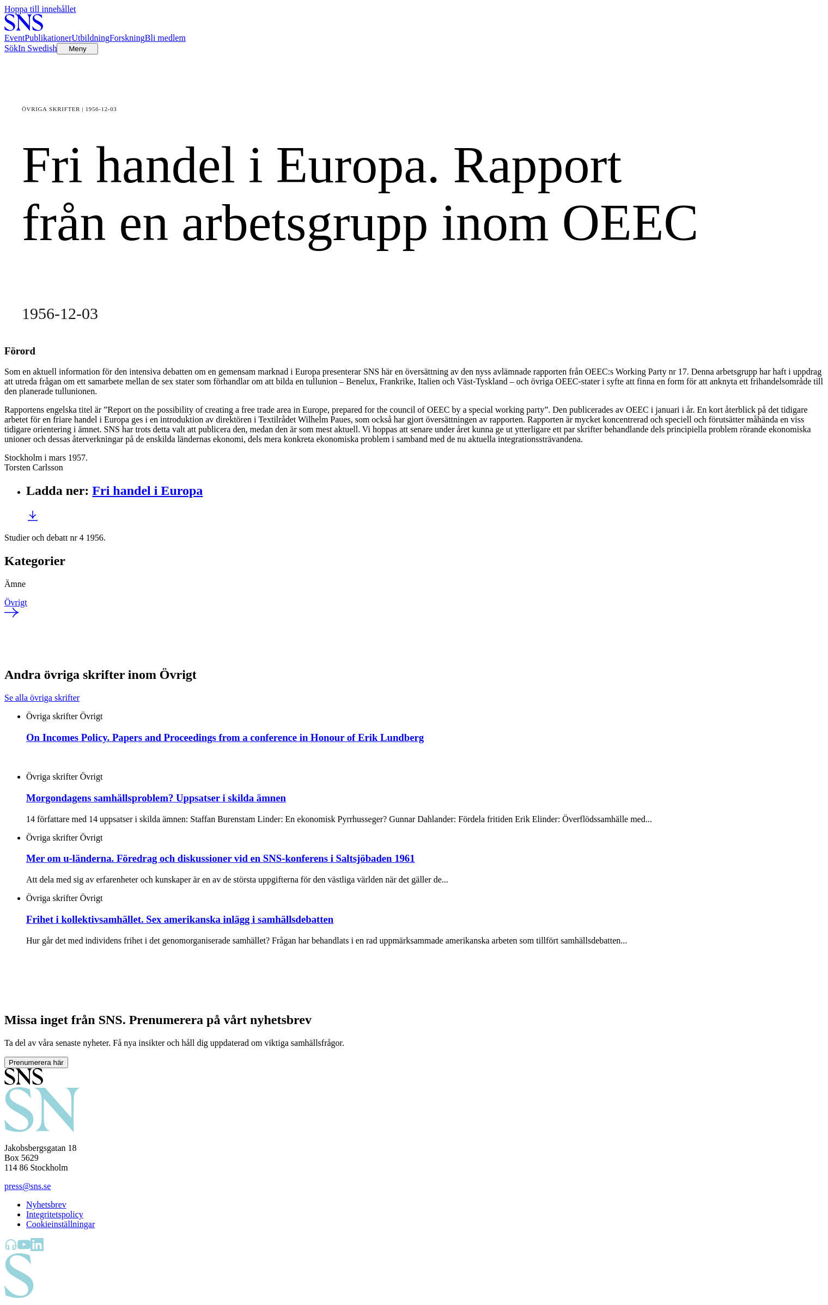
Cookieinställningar (60, 1224)
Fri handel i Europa (147, 490)
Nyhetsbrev (46, 1204)
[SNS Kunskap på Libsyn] (10, 1248)
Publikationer (48, 37)
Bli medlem (165, 37)
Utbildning (90, 37)
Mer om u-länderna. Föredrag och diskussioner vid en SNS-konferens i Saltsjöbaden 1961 (220, 858)
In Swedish (37, 48)
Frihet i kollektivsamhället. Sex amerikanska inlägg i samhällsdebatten (179, 919)
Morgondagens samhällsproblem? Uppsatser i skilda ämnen (156, 798)
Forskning (127, 37)
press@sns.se (27, 1186)
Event (14, 37)
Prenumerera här (36, 1062)
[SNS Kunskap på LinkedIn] (37, 1248)
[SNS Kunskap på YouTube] (24, 1248)
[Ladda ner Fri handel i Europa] (32, 519)
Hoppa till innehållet (40, 9)
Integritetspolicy (54, 1214)
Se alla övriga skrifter (42, 697)
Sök (11, 48)
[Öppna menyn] (77, 48)
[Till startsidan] (23, 28)
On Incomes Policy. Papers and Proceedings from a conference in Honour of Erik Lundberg (225, 737)
